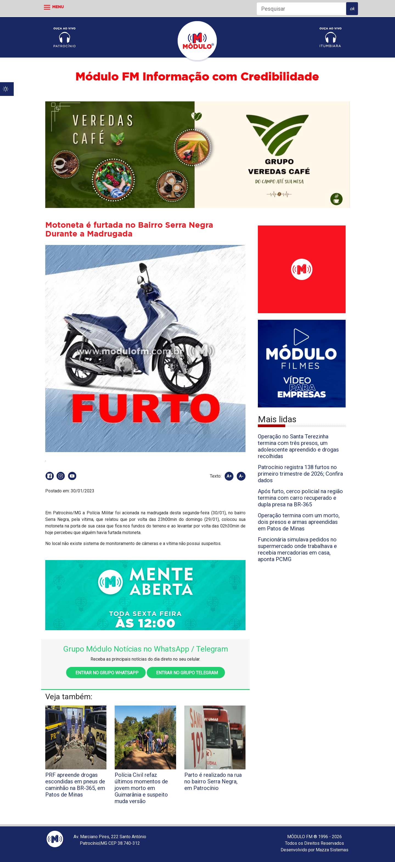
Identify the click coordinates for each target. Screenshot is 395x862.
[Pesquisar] (301, 8)
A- (241, 476)
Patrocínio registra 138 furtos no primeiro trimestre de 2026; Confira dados (300, 474)
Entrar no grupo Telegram (186, 672)
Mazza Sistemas (332, 849)
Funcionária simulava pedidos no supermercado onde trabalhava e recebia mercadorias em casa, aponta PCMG (297, 549)
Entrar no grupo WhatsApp (106, 672)
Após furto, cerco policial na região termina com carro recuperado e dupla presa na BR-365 (300, 498)
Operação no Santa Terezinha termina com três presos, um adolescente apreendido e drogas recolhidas (298, 446)
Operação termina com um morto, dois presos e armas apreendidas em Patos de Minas (299, 522)
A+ (229, 476)
